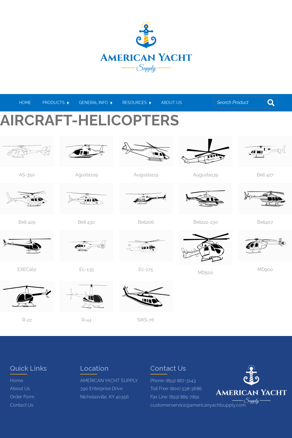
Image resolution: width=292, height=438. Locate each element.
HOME (25, 102)
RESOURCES (134, 102)
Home (16, 380)
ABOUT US (171, 102)
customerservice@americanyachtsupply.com (198, 405)
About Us (20, 388)
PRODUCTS (53, 102)
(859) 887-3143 (181, 380)
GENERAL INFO (93, 102)
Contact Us (21, 405)
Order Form (22, 397)
